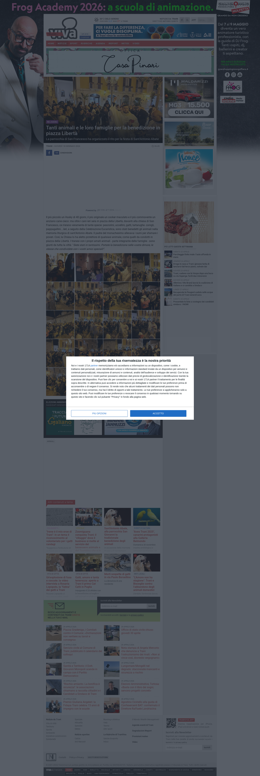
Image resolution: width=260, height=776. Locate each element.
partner (94, 365)
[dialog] (130, 388)
